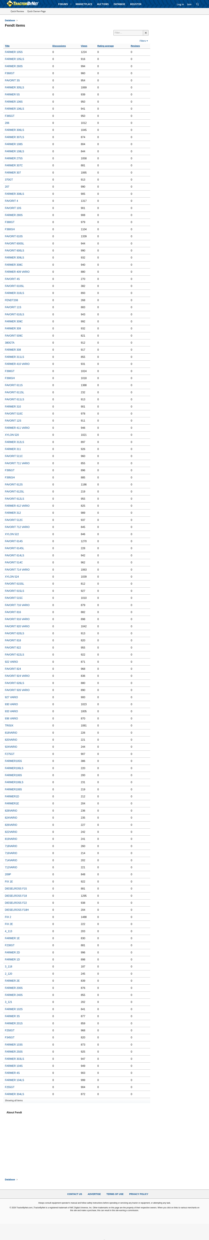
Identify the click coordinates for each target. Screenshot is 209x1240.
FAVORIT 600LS (14, 250)
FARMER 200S (14, 988)
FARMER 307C (14, 165)
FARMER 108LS (14, 151)
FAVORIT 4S (12, 279)
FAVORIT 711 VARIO (17, 463)
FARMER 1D (12, 959)
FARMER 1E (12, 938)
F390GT (10, 371)
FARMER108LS (14, 782)
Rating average (105, 46)
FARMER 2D (12, 952)
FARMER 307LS (14, 137)
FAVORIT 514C (14, 562)
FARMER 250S (14, 1051)
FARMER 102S (14, 1009)
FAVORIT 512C (14, 520)
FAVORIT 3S (12, 80)
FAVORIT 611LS (14, 399)
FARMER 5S (12, 94)
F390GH (10, 378)
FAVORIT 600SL (14, 243)
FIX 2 (8, 917)
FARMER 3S (12, 1016)
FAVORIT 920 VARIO (17, 626)
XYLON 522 (12, 534)
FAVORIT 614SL (14, 548)
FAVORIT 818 (13, 640)
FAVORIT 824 (13, 668)
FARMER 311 (13, 449)
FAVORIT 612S (14, 484)
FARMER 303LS (14, 1058)
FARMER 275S (14, 158)
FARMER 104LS (14, 1080)
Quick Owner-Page (36, 11)
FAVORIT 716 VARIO (17, 605)
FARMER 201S (14, 1023)
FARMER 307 (13, 172)
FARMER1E (12, 803)
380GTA (9, 342)
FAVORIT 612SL (14, 491)
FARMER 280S (14, 215)
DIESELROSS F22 (16, 902)
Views (84, 46)
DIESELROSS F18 (16, 895)
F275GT (10, 754)
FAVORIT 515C (14, 598)
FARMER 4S (12, 1073)
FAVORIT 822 (13, 647)
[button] (71, 4)
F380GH (10, 229)
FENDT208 (11, 300)
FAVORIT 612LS (14, 498)
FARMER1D (12, 796)
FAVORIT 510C (14, 413)
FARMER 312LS (14, 442)
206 (7, 123)
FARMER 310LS (14, 293)
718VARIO (11, 846)
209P (8, 874)
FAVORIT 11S (13, 307)
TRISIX (9, 725)
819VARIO (11, 839)
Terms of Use (115, 1194)
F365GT (10, 116)
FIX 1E (9, 881)
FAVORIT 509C (14, 335)
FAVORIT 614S (14, 541)
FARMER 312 (13, 512)
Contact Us (74, 1194)
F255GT (10, 1087)
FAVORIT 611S (14, 385)
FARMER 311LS (14, 357)
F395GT (10, 470)
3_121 (8, 1002)
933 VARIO (11, 711)
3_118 (8, 966)
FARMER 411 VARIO (17, 427)
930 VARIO (11, 704)
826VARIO (11, 825)
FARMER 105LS (14, 59)
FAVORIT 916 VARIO (17, 619)
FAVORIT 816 (13, 612)
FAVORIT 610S (14, 236)
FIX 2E (9, 924)
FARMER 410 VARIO (17, 364)
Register (135, 4)
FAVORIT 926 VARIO (17, 690)
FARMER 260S (14, 66)
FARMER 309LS (14, 257)
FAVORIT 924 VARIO (17, 675)
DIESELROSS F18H (17, 909)
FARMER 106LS (14, 108)
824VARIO (11, 817)
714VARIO (11, 860)
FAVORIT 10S (13, 208)
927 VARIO (11, 697)
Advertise (94, 1194)
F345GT (10, 1037)
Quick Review (17, 11)
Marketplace (84, 4)
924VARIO (11, 746)
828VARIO (11, 810)
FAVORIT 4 (11, 201)
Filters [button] (143, 41)
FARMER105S (13, 761)
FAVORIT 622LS (14, 654)
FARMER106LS (14, 768)
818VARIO (11, 732)
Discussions (59, 46)
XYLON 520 (12, 434)
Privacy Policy (138, 1194)
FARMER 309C (14, 321)
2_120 (8, 973)
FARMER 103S (14, 1044)
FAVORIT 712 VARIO (17, 527)
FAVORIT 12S (13, 420)
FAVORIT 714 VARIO (17, 569)
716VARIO (11, 853)
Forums (63, 4)
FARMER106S (13, 775)
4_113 (8, 931)
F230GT (10, 945)
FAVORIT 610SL (14, 286)
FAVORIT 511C (14, 456)
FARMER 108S (14, 144)
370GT (9, 179)
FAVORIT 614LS (14, 555)
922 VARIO (11, 661)
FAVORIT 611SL (14, 392)
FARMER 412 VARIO (17, 505)
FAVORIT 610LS (14, 314)
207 (7, 186)
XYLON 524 (12, 576)
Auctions (103, 4)
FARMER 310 (13, 406)
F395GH (10, 477)
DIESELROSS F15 (16, 888)
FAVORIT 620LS (14, 633)
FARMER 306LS (14, 130)
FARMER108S (13, 789)
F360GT (10, 73)
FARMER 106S (14, 101)
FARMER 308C (14, 264)
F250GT (10, 1030)
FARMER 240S (14, 995)
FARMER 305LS (14, 87)
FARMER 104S (14, 1066)
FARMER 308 (13, 349)
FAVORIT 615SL (14, 583)
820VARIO (11, 739)
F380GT (10, 222)
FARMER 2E (12, 980)
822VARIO (11, 832)
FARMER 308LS (14, 193)
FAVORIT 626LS (14, 683)
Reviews (135, 46)
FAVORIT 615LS (14, 591)
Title (7, 46)
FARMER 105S (14, 52)
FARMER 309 (13, 328)
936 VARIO (11, 718)
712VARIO (11, 867)
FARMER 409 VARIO (17, 271)
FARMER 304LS (14, 1094)
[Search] (197, 4)
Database (119, 4)
